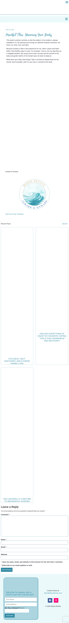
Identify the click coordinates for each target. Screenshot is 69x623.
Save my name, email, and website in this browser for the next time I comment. (32, 562)
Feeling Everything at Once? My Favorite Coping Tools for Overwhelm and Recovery (52, 337)
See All (64, 224)
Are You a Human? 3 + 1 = (17, 610)
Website (4, 554)
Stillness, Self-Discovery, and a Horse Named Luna (17, 361)
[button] (67, 2)
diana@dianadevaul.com (53, 593)
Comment (5, 514)
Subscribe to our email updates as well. (17, 565)
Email (3, 547)
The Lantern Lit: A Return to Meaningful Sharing (17, 500)
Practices (20, 214)
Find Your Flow (10, 214)
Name (3, 539)
